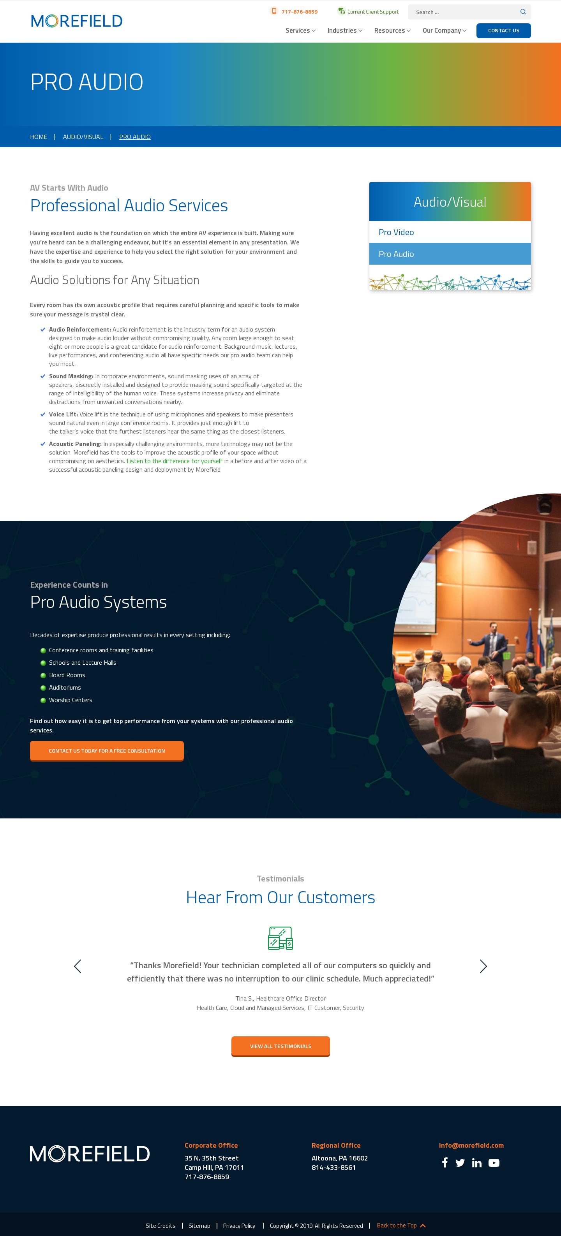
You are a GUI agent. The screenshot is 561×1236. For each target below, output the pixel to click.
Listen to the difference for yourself (175, 460)
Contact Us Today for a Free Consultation (107, 750)
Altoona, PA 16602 (340, 1158)
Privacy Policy (239, 1226)
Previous (77, 966)
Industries (342, 30)
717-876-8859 (299, 11)
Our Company (442, 30)
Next (483, 966)
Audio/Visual (83, 136)
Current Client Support (372, 11)
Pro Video (396, 232)
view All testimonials (280, 1046)
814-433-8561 (334, 1167)
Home (38, 136)
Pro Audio (396, 253)
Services (298, 30)
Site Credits (161, 1226)
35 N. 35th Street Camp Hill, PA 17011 (214, 1163)
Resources (389, 30)
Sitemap (199, 1226)
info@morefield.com (471, 1145)
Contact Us (503, 30)
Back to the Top (397, 1225)
